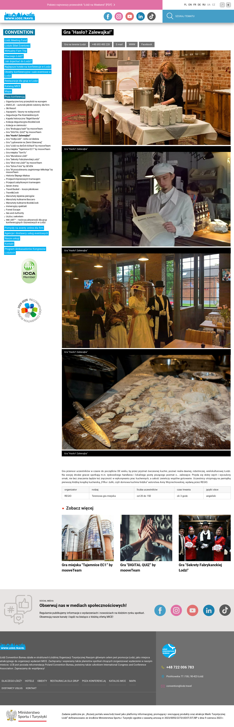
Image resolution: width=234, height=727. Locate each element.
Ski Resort (11, 108)
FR (194, 4)
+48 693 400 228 (101, 44)
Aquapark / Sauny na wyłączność (23, 111)
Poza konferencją (15, 96)
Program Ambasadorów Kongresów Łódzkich (25, 250)
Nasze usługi (12, 238)
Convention (19, 32)
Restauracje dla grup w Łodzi (21, 80)
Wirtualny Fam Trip (15, 50)
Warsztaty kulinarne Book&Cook (22, 203)
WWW (132, 44)
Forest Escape (13, 209)
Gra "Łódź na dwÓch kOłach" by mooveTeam (28, 145)
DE (199, 4)
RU (204, 4)
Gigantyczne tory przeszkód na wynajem (26, 101)
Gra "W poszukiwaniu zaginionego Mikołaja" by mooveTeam (29, 170)
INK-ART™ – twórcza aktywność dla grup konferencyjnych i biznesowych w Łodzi (26, 221)
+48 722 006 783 (180, 667)
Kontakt (9, 243)
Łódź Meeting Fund (16, 40)
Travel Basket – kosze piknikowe (22, 189)
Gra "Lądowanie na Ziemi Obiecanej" (24, 142)
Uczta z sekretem (14, 216)
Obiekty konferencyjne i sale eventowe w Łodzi (28, 73)
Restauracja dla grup (64, 681)
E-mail (119, 44)
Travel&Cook (12, 192)
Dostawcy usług (12, 688)
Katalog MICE (12, 86)
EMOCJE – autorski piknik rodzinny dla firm (27, 105)
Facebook (146, 44)
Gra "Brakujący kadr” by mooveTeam (24, 128)
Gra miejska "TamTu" (16, 152)
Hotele (29, 681)
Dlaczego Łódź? (14, 56)
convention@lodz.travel (179, 686)
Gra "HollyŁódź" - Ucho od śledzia (22, 139)
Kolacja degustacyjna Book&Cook (23, 122)
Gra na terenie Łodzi (75, 44)
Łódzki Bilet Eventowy (17, 45)
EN (190, 4)
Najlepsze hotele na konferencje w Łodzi (28, 66)
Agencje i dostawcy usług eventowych (26, 233)
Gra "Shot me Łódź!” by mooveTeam (24, 162)
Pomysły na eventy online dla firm (24, 227)
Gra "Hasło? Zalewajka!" (18, 135)
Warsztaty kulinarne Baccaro (20, 199)
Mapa (8, 91)
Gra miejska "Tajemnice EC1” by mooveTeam (28, 149)
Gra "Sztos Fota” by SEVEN (19, 166)
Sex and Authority (15, 213)
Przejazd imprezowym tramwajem (23, 179)
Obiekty (42, 681)
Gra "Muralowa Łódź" (16, 156)
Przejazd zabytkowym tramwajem (23, 182)
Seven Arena (12, 186)
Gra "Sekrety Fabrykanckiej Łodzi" (22, 159)
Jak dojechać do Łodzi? (18, 61)
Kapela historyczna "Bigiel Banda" (23, 118)
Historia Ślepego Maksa (18, 175)
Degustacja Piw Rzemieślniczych (22, 115)
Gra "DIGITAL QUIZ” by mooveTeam (23, 132)
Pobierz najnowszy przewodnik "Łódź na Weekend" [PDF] (79, 4)
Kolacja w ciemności (16, 125)
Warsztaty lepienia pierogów (20, 196)
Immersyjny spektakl (16, 206)
